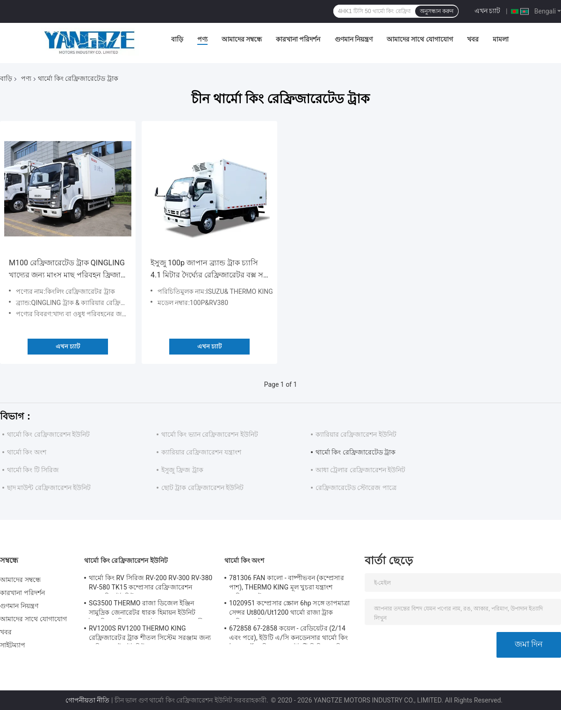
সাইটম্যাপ (13, 645)
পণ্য (202, 39)
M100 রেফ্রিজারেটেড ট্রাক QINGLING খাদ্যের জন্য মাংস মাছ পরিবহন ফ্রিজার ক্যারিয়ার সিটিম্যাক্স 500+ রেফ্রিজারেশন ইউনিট (67, 269)
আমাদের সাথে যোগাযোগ (420, 39)
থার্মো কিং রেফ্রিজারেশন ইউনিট (48, 434)
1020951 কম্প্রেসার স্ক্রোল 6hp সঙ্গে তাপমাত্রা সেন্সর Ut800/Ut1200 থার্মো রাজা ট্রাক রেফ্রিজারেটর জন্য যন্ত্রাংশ (289, 609)
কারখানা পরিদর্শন (298, 39)
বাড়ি (177, 39)
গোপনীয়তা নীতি (87, 700)
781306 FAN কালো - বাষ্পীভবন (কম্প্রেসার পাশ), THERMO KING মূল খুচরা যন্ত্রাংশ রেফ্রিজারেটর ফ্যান (286, 584)
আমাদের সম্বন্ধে (242, 39)
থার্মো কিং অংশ (26, 452)
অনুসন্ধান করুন (436, 11)
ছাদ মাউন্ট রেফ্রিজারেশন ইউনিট (49, 487)
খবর (473, 39)
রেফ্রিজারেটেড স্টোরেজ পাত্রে (356, 487)
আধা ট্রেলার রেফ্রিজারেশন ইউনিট (360, 470)
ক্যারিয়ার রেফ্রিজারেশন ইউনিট (356, 434)
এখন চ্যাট (487, 10)
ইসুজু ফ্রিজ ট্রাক (182, 470)
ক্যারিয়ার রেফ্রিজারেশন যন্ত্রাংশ (201, 452)
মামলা (501, 39)
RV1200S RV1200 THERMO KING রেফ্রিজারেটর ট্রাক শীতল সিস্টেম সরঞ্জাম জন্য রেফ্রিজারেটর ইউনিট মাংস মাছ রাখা (150, 634)
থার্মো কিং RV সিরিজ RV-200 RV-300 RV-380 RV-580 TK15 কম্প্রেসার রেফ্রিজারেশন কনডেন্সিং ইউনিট (150, 584)
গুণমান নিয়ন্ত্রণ (354, 39)
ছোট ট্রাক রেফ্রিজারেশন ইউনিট (202, 487)
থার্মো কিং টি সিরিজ (33, 470)
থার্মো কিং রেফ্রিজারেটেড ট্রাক (356, 452)
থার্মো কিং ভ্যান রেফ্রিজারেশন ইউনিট (209, 434)
